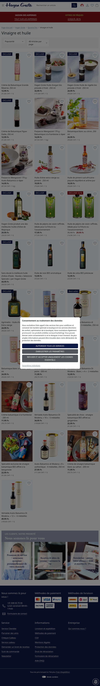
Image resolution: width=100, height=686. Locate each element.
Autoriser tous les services (50, 346)
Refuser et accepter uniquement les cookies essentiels (50, 358)
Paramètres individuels (31, 365)
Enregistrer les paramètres (50, 351)
